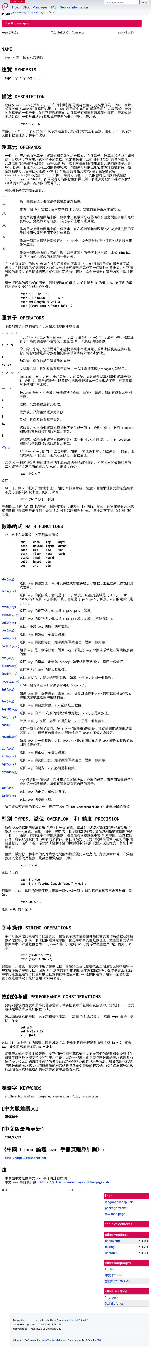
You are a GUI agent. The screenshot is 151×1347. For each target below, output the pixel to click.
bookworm (19, 12)
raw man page (115, 1214)
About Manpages (35, 7)
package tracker (116, 1208)
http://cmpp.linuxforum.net (26, 1157)
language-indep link (119, 1202)
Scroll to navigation (18, 23)
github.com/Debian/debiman (50, 1340)
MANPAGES (17, 1)
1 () (111, 1297)
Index (16, 7)
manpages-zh (34, 12)
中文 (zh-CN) (114, 1275)
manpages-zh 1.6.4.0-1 (76, 1320)
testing (110, 1247)
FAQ (54, 7)
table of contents (118, 1224)
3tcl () (115, 1303)
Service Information (74, 7)
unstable (111, 1253)
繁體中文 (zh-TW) (117, 1281)
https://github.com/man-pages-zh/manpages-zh (74, 1182)
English (110, 1269)
